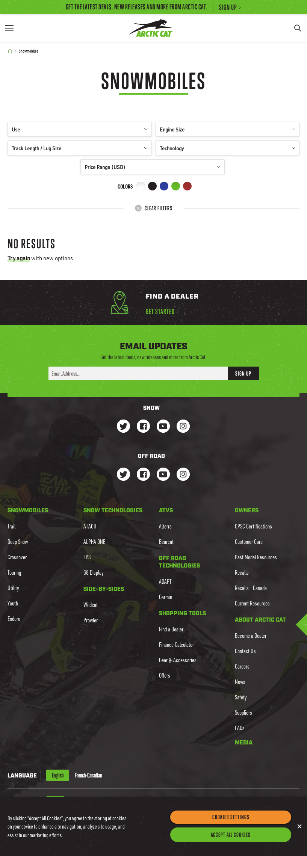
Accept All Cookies (231, 847)
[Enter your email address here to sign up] (138, 373)
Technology (228, 148)
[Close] (299, 839)
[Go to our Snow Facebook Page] (143, 427)
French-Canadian (88, 775)
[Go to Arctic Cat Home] (151, 28)
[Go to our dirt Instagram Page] (123, 475)
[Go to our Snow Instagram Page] (183, 427)
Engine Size (228, 129)
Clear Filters (153, 208)
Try (19, 258)
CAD (73, 802)
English (58, 775)
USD (55, 802)
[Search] (297, 28)
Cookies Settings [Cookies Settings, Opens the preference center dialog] (231, 830)
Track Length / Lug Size (80, 148)
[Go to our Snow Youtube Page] (163, 427)
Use (80, 129)
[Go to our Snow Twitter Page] (123, 427)
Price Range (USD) (153, 167)
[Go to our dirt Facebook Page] (143, 475)
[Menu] (9, 28)
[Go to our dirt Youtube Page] (163, 475)
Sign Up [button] (243, 373)
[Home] (10, 51)
